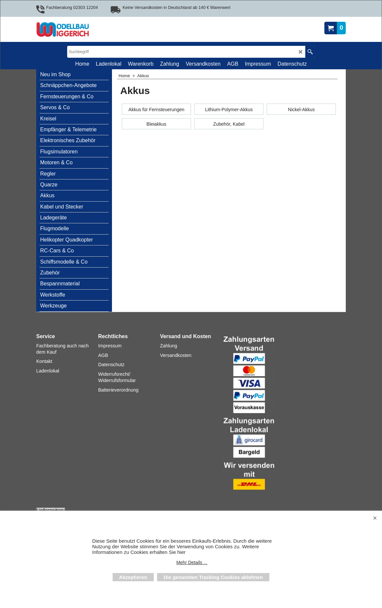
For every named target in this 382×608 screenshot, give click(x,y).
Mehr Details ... (191, 562)
